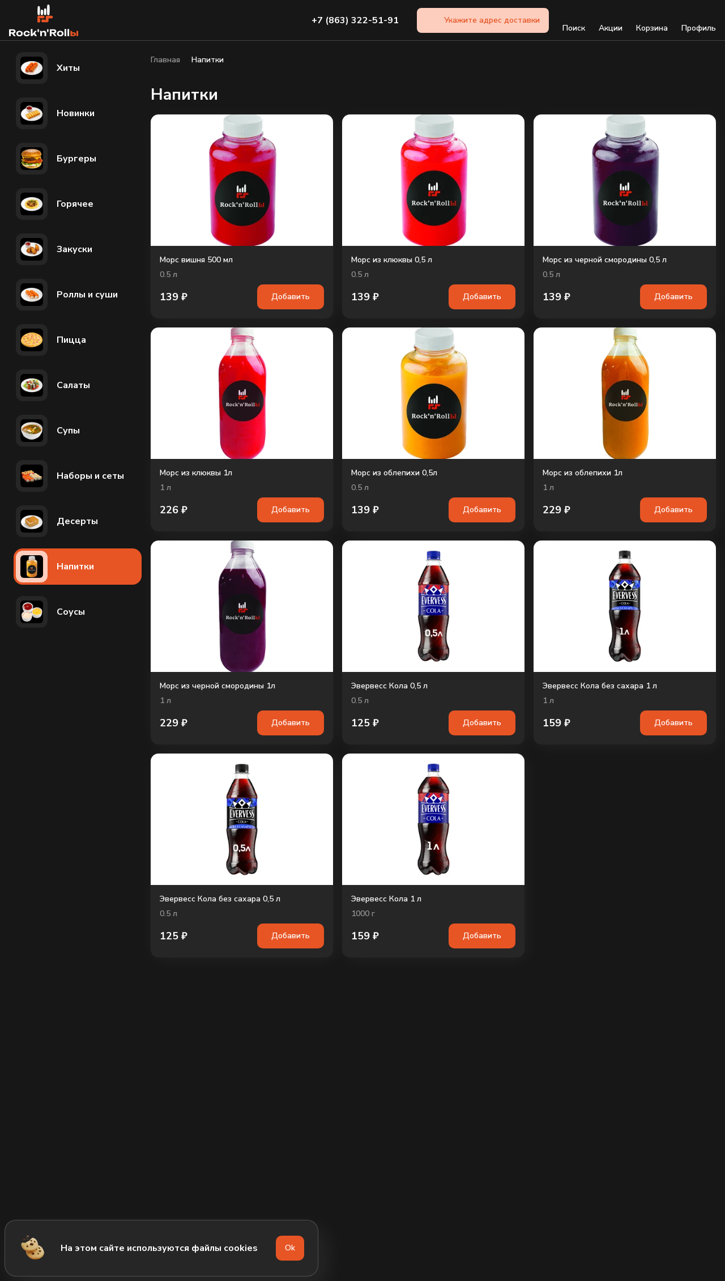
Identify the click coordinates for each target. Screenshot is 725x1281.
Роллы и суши (67, 294)
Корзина (652, 20)
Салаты (53, 385)
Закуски (54, 249)
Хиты (48, 68)
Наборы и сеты (70, 476)
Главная (165, 60)
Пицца (51, 340)
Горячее (54, 204)
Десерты (57, 521)
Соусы (50, 612)
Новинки (55, 113)
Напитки (55, 566)
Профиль (698, 20)
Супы (48, 430)
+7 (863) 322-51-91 (355, 20)
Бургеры (56, 159)
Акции (610, 20)
